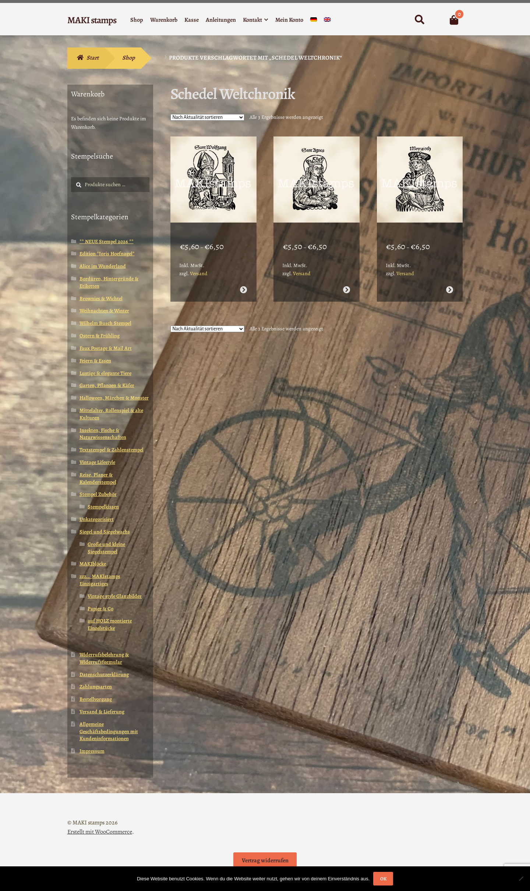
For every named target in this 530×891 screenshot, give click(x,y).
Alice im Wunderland (103, 266)
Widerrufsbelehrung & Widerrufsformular (104, 658)
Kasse (191, 20)
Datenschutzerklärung (104, 674)
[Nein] (520, 878)
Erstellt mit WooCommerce (99, 832)
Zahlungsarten (96, 686)
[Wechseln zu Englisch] (327, 21)
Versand (199, 264)
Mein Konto (289, 20)
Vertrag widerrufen (265, 860)
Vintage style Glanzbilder (115, 596)
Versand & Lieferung (102, 711)
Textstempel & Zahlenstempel (112, 449)
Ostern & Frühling (100, 335)
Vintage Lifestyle (97, 462)
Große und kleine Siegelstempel (106, 548)
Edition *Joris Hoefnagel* (107, 253)
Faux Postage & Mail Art (106, 348)
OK (383, 879)
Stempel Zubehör (98, 494)
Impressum (92, 751)
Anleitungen (221, 20)
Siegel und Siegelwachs (105, 531)
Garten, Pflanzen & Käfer (107, 385)
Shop (136, 20)
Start (92, 58)
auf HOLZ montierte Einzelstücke (110, 624)
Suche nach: (419, 20)
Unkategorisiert (97, 519)
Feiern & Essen (95, 360)
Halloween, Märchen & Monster (114, 397)
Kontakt (252, 20)
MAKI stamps (91, 20)
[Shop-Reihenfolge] (207, 117)
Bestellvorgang (96, 699)
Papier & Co (100, 608)
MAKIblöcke (93, 563)
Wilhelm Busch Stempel (105, 323)
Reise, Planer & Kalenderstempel (98, 478)
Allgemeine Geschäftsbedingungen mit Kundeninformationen (109, 731)
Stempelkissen (103, 506)
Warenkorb (163, 20)
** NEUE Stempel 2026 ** (107, 241)
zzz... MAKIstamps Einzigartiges (100, 580)
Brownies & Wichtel (101, 298)
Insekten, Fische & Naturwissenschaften (103, 434)
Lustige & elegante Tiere (105, 373)
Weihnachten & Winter (104, 310)
